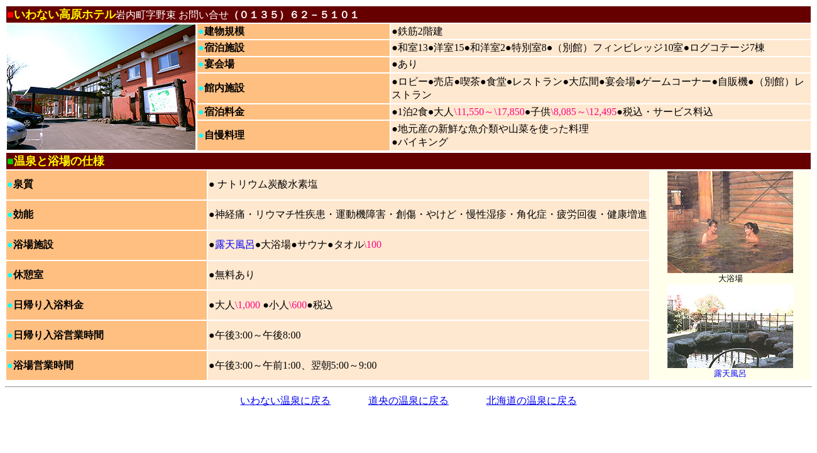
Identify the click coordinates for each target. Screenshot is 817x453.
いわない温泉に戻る (285, 400)
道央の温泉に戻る (408, 400)
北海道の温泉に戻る (531, 400)
